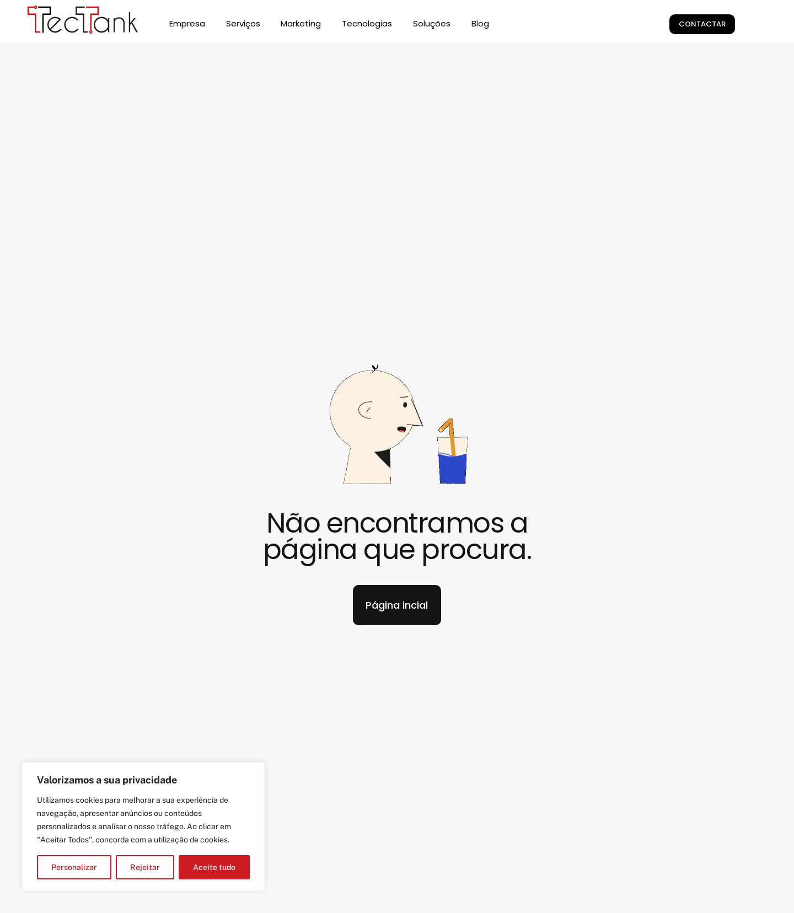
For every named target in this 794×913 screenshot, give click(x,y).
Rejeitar (145, 867)
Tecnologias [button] (367, 23)
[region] (143, 826)
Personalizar (74, 867)
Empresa (187, 23)
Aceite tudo (214, 867)
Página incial (397, 605)
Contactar (702, 24)
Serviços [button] (243, 23)
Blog (480, 23)
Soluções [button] (431, 23)
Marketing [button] (301, 23)
